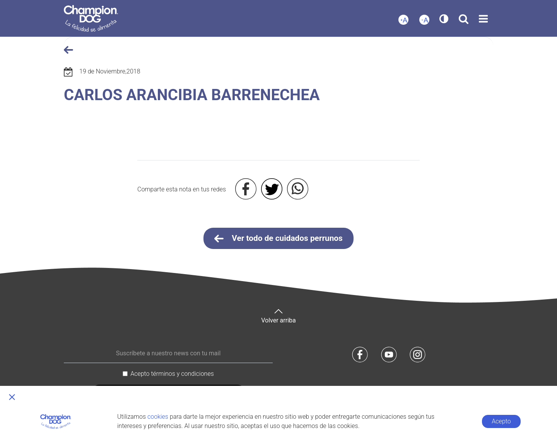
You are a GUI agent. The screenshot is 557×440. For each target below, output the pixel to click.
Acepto (501, 421)
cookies (157, 416)
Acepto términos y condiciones (172, 373)
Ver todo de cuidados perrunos (278, 239)
